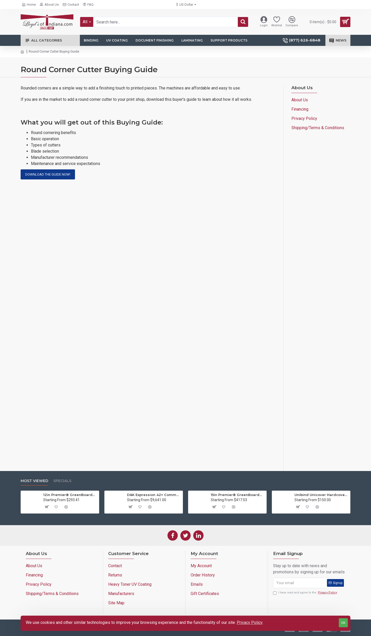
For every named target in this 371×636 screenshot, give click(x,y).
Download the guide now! (47, 174)
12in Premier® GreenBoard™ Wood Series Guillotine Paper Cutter (70, 495)
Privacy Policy (250, 622)
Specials (62, 481)
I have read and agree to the (305, 593)
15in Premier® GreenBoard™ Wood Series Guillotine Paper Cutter (238, 495)
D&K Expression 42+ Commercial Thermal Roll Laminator (154, 495)
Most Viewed (34, 481)
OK (343, 623)
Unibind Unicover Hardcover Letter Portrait (321, 495)
